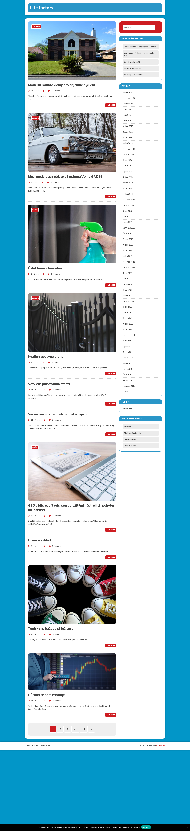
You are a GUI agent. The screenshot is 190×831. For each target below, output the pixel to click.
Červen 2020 (128, 318)
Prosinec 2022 (129, 262)
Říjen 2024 (127, 160)
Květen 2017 (128, 391)
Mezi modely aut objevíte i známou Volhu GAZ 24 (65, 176)
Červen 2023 (128, 233)
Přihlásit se (128, 427)
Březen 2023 (128, 245)
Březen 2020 (128, 324)
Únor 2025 (127, 137)
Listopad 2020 (129, 301)
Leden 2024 (128, 194)
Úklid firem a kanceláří (45, 268)
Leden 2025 (128, 143)
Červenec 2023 (129, 228)
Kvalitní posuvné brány (45, 356)
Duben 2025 (128, 126)
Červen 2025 (128, 121)
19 (83, 729)
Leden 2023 (128, 256)
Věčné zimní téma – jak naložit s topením (59, 414)
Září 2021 (127, 279)
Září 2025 (127, 115)
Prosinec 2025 (129, 98)
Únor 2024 (127, 188)
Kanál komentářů (130, 439)
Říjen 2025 (127, 109)
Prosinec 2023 (129, 200)
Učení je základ (39, 540)
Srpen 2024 (127, 171)
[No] (187, 827)
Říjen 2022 (127, 273)
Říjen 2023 (127, 211)
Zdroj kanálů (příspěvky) (133, 433)
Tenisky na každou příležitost (50, 628)
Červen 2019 (128, 352)
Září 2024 (127, 166)
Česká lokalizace (130, 446)
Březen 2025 (128, 132)
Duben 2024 (128, 177)
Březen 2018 (128, 380)
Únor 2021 (127, 290)
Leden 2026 (128, 92)
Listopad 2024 (129, 154)
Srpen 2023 (127, 222)
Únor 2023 (127, 250)
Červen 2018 (128, 374)
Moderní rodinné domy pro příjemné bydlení (61, 85)
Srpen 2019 (127, 346)
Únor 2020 (127, 329)
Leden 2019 (128, 363)
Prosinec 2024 (129, 149)
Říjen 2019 (127, 341)
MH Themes (160, 746)
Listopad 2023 (129, 205)
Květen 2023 (128, 239)
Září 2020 (127, 312)
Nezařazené (127, 408)
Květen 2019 (128, 358)
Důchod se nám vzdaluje (46, 695)
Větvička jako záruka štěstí (49, 384)
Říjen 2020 (127, 307)
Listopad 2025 (129, 104)
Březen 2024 (128, 183)
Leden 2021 (128, 295)
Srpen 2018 (127, 369)
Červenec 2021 (129, 284)
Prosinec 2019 (129, 335)
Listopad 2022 (129, 267)
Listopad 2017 (129, 386)
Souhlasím (146, 827)
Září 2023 (127, 217)
